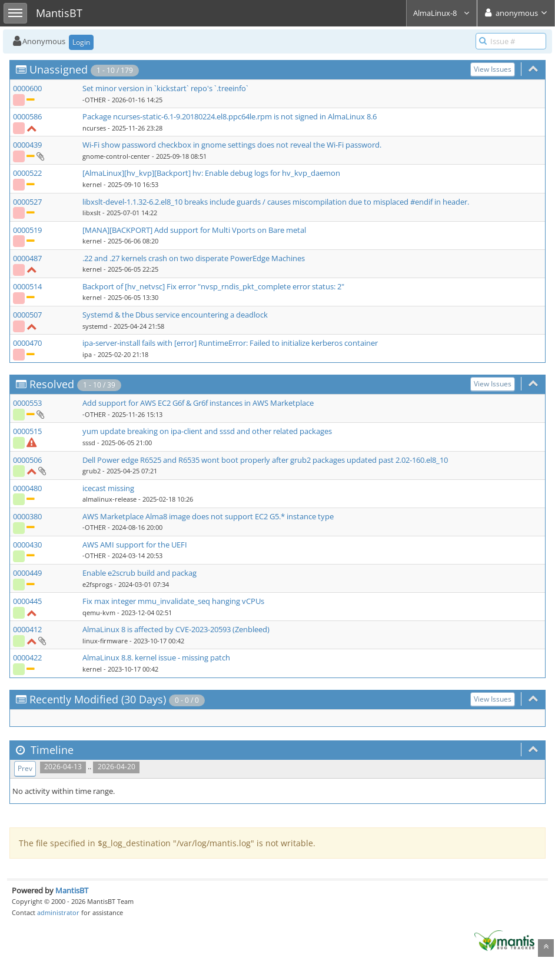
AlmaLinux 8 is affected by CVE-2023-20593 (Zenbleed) (176, 629)
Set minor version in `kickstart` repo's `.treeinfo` (165, 88)
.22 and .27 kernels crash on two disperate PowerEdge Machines (193, 258)
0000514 (27, 286)
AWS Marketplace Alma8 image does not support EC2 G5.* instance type (208, 516)
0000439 (27, 144)
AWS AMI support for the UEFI (134, 544)
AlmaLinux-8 (441, 13)
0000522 (27, 173)
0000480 (27, 488)
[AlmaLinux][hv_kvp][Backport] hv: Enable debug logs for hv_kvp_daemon (211, 173)
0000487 (27, 258)
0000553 (27, 403)
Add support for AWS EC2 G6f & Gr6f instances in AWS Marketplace (198, 403)
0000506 (27, 460)
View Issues (492, 69)
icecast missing (108, 488)
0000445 (27, 601)
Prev (25, 768)
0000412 (27, 629)
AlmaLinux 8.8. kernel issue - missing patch (156, 657)
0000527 (27, 201)
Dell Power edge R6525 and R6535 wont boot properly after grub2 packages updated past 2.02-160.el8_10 (265, 460)
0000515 (27, 431)
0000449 (27, 573)
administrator (58, 912)
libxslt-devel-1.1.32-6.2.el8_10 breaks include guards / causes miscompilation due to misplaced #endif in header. (275, 201)
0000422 (27, 657)
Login (81, 42)
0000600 (27, 88)
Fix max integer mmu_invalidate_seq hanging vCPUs (173, 601)
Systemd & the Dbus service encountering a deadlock (175, 314)
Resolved (51, 384)
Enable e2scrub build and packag (139, 573)
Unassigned (58, 69)
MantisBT (71, 890)
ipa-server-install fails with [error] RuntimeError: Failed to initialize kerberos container (230, 343)
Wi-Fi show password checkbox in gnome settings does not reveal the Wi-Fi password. (231, 144)
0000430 (27, 544)
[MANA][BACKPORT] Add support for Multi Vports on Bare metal (194, 230)
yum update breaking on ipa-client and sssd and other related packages (207, 431)
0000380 (27, 516)
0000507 (27, 314)
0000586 (27, 116)
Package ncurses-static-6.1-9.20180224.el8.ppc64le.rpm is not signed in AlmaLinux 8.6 (229, 116)
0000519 (27, 230)
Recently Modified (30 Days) (97, 699)
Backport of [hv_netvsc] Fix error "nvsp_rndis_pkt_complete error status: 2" (213, 286)
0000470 (27, 343)
